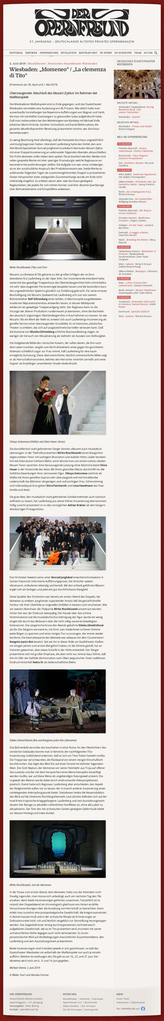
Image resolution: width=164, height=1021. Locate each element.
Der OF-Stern (89, 1006)
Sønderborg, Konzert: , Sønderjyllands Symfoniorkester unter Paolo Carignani (137, 255)
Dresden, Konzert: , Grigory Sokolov (135, 219)
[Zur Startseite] (82, 23)
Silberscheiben (71, 1006)
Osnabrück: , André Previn (137, 304)
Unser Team (122, 998)
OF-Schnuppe (123, 53)
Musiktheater (37, 63)
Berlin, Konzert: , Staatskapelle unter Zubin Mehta (138, 291)
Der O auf (127, 1008)
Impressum (123, 1002)
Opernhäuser (49, 53)
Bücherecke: (133, 157)
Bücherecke (91, 1002)
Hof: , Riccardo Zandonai (136, 164)
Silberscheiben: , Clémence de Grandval (138, 272)
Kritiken (31, 53)
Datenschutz (138, 1002)
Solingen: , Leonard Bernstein (136, 226)
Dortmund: (134, 311)
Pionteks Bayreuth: (136, 149)
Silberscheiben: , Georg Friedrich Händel (137, 184)
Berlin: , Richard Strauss (135, 193)
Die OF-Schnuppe (72, 1009)
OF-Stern (106, 53)
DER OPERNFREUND (21, 994)
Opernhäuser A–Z (72, 1002)
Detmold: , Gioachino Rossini (134, 234)
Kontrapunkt (88, 53)
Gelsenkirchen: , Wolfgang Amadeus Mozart (136, 200)
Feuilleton (68, 53)
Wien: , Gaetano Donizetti (135, 284)
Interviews (97, 999)
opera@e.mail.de (29, 1009)
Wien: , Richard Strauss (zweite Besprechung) (135, 265)
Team (137, 53)
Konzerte (85, 999)
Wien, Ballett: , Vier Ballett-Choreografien (138, 176)
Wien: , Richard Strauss (135, 316)
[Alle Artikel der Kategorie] (137, 84)
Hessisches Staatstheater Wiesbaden (72, 63)
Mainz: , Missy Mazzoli (137, 241)
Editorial (16, 53)
